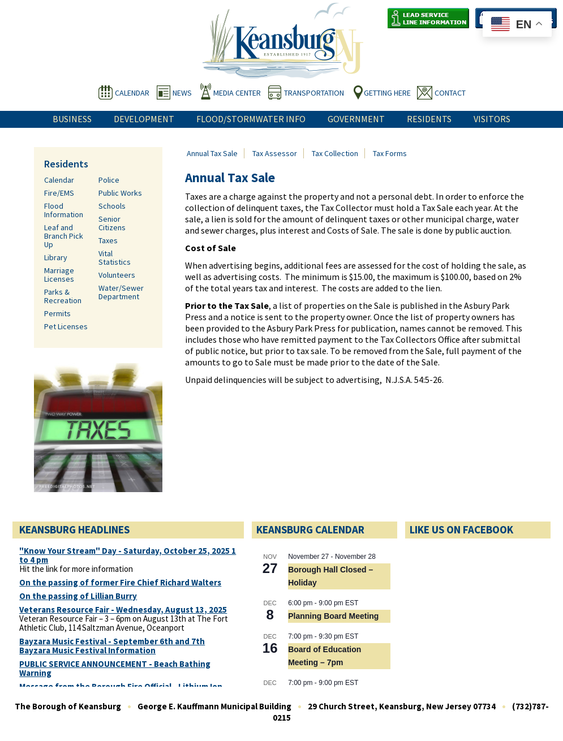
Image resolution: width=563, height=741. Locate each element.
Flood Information (63, 210)
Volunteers (116, 275)
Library (55, 257)
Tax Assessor (274, 153)
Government (356, 118)
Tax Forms (390, 153)
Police (108, 180)
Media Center (237, 93)
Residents (429, 118)
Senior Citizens (112, 223)
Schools (112, 206)
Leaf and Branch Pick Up (63, 235)
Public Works (120, 193)
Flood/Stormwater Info (251, 118)
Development (144, 118)
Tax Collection (335, 153)
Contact (450, 93)
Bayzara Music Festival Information (87, 650)
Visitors (492, 118)
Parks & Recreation (62, 296)
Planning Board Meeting (333, 616)
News (182, 93)
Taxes (108, 240)
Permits (57, 313)
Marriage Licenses (59, 274)
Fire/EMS (59, 193)
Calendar (132, 93)
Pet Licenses (66, 326)
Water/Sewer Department (121, 292)
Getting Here (387, 93)
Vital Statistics (114, 257)
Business (72, 118)
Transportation (314, 93)
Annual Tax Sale (212, 153)
